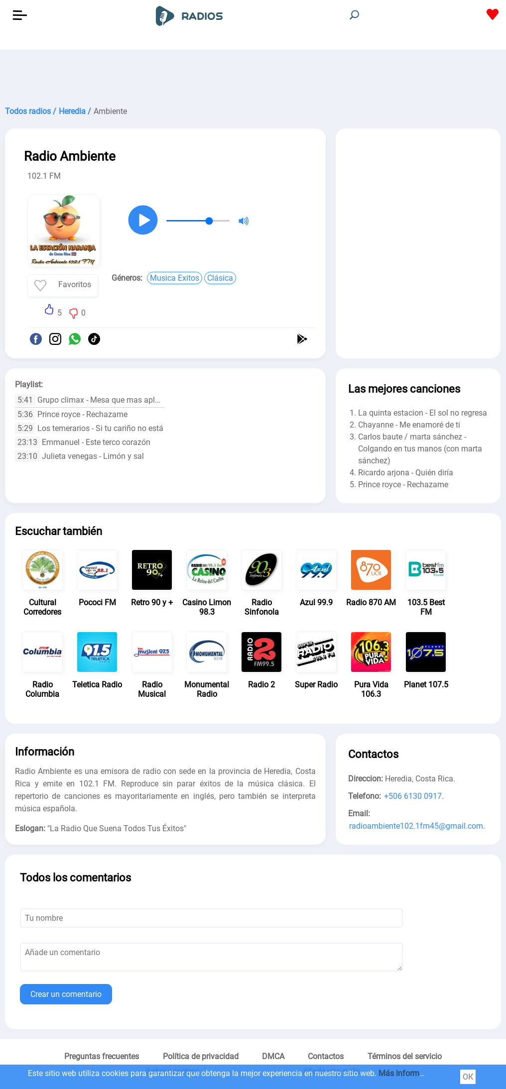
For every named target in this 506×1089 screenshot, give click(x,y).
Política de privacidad (201, 1056)
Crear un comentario (66, 994)
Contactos (326, 1056)
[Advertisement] (253, 75)
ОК (468, 1077)
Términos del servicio (405, 1056)
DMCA (273, 1056)
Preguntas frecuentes (101, 1056)
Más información (409, 1073)
